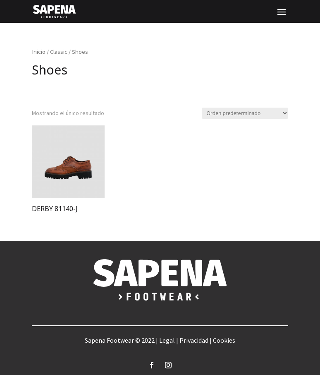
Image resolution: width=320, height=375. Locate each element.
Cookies (224, 340)
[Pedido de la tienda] (245, 113)
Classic (58, 51)
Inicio (38, 51)
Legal (167, 340)
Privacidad (193, 340)
